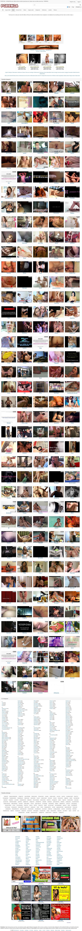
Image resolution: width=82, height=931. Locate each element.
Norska (51, 715)
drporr (37, 861)
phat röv (31, 805)
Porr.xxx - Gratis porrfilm (41, 51)
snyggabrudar (18, 861)
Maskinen (36, 778)
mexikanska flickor (13, 798)
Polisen (51, 747)
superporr (38, 845)
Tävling (67, 751)
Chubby (3, 777)
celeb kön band (43, 798)
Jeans (35, 729)
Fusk (19, 752)
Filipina (19, 738)
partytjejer (17, 845)
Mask (35, 777)
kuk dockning (68, 808)
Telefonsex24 (36, 72)
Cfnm (3, 775)
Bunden (3, 769)
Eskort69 (11, 75)
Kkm (34, 736)
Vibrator (67, 782)
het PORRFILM (74, 805)
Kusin (35, 751)
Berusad (3, 746)
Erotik (36, 75)
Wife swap (68, 788)
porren (27, 852)
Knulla (57, 75)
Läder (35, 756)
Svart (67, 739)
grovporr (28, 854)
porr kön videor (50, 805)
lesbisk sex (50, 808)
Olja (50, 723)
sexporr (37, 848)
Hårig (35, 700)
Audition (3, 725)
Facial (19, 729)
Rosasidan (70, 72)
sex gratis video (42, 810)
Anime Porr (26, 805)
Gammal (19, 760)
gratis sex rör (27, 807)
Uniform (67, 772)
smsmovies (38, 846)
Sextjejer (66, 72)
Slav (50, 789)
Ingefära (35, 719)
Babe (3, 732)
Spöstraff (67, 712)
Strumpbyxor (68, 731)
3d (2, 704)
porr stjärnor (65, 810)
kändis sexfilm (20, 807)
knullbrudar (17, 849)
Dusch (19, 716)
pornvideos (49, 858)
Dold (19, 707)
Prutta (51, 753)
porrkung (28, 860)
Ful (18, 750)
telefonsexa (59, 855)
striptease (62, 801)
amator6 (59, 836)
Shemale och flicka (53, 781)
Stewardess (68, 718)
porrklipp (28, 851)
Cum (3, 781)
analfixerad (59, 858)
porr (47, 857)
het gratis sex (17, 810)
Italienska (35, 724)
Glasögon (20, 766)
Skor (51, 785)
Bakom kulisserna (5, 737)
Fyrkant (19, 754)
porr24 (37, 852)
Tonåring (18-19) (69, 759)
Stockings (67, 720)
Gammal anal (20, 761)
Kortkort (35, 750)
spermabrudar (18, 860)
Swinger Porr (32, 801)
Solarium (67, 700)
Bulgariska (4, 768)
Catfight (3, 773)
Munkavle (51, 707)
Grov (19, 775)
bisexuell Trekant (8, 805)
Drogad (19, 712)
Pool (50, 749)
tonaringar (59, 842)
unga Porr (64, 805)
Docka (19, 704)
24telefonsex (60, 838)
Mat (34, 781)
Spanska (67, 708)
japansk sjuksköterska (13, 796)
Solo (66, 702)
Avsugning (4, 729)
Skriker (51, 786)
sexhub (48, 851)
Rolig (51, 765)
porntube (49, 860)
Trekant (67, 761)
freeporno (28, 864)
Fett (18, 736)
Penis (51, 743)
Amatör (3, 712)
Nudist (51, 716)
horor (16, 839)
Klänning (35, 737)
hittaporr (59, 846)
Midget (35, 783)
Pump (51, 757)
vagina (70, 810)
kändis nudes (27, 798)
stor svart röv (29, 810)
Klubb (35, 742)
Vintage (67, 783)
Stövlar (67, 726)
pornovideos (49, 861)
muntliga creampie (57, 808)
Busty (69, 805)
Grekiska (19, 773)
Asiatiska (3, 720)
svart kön (63, 796)
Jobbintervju (36, 730)
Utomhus (67, 773)
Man (34, 774)
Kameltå (35, 733)
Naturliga (51, 714)
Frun (19, 749)
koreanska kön (14, 807)
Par (50, 740)
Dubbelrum (20, 715)
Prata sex (27, 72)
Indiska (35, 716)
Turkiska (67, 764)
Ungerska (67, 771)
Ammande (4, 713)
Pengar (51, 741)
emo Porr (63, 808)
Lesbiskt (35, 768)
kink (58, 852)
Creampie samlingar (6, 780)
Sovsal (67, 706)
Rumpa (51, 768)
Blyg (3, 755)
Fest (18, 734)
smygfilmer (28, 839)
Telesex (23, 72)
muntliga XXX (61, 812)
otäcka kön (6, 796)
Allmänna (4, 711)
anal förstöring (51, 803)
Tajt (66, 748)
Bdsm (3, 743)
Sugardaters (61, 75)
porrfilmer (59, 845)
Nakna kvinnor (16, 75)
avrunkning (28, 857)
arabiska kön (33, 807)
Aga (2, 709)
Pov (50, 750)
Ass (2, 721)
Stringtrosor (68, 729)
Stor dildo (67, 721)
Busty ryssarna (53, 810)
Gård (19, 765)
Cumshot (3, 782)
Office (51, 722)
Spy (66, 713)
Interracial (36, 723)
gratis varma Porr (56, 801)
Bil (2, 748)
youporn (27, 861)
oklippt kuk (66, 798)
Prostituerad (52, 752)
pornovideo (49, 863)
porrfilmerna (59, 863)
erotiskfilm (49, 849)
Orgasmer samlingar (54, 730)
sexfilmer (49, 836)
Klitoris (35, 741)
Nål (50, 711)
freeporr (17, 864)
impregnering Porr (47, 807)
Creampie (4, 779)
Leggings (35, 764)
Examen (19, 724)
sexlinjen (49, 843)
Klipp (35, 740)
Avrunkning (4, 726)
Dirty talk (19, 703)
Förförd (19, 744)
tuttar (58, 841)
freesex (37, 851)
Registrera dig (72, 1)
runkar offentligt (27, 796)
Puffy (51, 754)
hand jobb (44, 801)
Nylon (51, 719)
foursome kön (60, 798)
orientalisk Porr (38, 801)
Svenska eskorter (60, 72)
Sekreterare (52, 776)
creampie (46, 796)
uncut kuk (58, 796)
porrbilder (49, 854)
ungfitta (27, 838)
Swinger (67, 741)
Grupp (19, 777)
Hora (35, 713)
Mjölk (35, 786)
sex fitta (53, 807)
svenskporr (17, 857)
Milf (34, 784)
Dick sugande (36, 810)
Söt (66, 703)
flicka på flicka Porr (15, 808)
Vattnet (67, 779)
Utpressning (68, 775)
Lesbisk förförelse (37, 767)
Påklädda (51, 739)
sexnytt (58, 843)
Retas (51, 761)
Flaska (19, 740)
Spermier (67, 709)
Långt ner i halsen (37, 759)
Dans (3, 787)
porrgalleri (49, 841)
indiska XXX (24, 810)
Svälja (67, 736)
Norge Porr (59, 810)
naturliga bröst (8, 808)
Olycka (51, 725)
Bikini (3, 747)
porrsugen (49, 838)
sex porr (38, 798)
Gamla (19, 757)
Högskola (35, 709)
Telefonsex (20, 72)
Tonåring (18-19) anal (70, 760)
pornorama (49, 864)
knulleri (17, 848)
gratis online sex (38, 803)
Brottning (3, 763)
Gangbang (20, 764)
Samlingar (52, 773)
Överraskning (52, 734)
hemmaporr (49, 855)
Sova (67, 704)
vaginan (27, 846)
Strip (66, 730)
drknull (27, 841)
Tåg (66, 747)
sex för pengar (7, 807)
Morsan (51, 704)
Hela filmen (36, 703)
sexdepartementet (40, 842)
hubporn (59, 854)
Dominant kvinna (21, 709)
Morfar (51, 702)
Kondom (35, 746)
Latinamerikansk (37, 763)
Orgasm (51, 729)
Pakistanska (52, 738)
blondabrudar (60, 857)
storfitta (37, 836)
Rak (69, 6)
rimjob (38, 807)
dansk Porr (76, 796)
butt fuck (54, 798)
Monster (51, 700)
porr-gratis (49, 842)
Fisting (19, 739)
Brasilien (3, 756)
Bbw (3, 742)
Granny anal (75, 807)
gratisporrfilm (39, 860)
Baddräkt (3, 733)
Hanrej (19, 785)
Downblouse (20, 711)
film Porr (35, 805)
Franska (19, 748)
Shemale (78, 6)
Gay (73, 6)
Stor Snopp (68, 723)
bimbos (17, 851)
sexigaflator (59, 860)
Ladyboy (35, 757)
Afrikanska (4, 708)
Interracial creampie (13, 801)
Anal (3, 715)
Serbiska (51, 779)
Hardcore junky (34, 796)
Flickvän (19, 743)
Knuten (35, 743)
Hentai (42, 807)
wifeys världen (26, 803)
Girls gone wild (40, 796)
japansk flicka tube (68, 807)
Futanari (19, 753)
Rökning (51, 764)
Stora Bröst (68, 725)
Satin (51, 775)
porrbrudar (38, 843)
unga (27, 848)
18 (2, 702)
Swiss (67, 743)
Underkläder (68, 770)
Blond (3, 752)
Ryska (51, 770)
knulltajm (38, 857)
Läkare (35, 758)
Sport (67, 711)
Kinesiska (36, 734)
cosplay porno (68, 801)
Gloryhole (20, 768)
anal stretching (74, 803)
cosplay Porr (55, 812)
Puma (51, 756)
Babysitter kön (62, 803)
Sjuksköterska (52, 782)
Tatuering (67, 750)
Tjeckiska (67, 756)
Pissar (51, 745)
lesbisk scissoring (7, 803)
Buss (3, 770)
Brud (3, 764)
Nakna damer (66, 75)
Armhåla (3, 718)
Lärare (35, 761)
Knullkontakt (32, 75)
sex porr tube (5, 801)
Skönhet (51, 784)
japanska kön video (60, 807)
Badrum (3, 736)
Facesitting (20, 727)
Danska (19, 700)
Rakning (51, 760)
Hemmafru (36, 704)
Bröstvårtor (4, 761)
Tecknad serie (68, 752)
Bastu (3, 741)
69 (2, 705)
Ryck (51, 769)
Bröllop (3, 759)
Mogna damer (72, 75)
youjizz (27, 863)
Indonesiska (36, 718)
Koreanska (36, 747)
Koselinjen (32, 72)
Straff (67, 727)
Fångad (19, 730)
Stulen (67, 735)
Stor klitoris (68, 722)
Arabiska (3, 717)
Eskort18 (77, 72)
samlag (58, 848)
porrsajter (49, 852)
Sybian (67, 744)
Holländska (36, 711)
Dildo (19, 702)
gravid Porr (20, 801)
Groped (19, 774)
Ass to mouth (4, 723)
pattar (58, 864)
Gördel (19, 769)
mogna (48, 810)
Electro (19, 720)
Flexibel (19, 741)
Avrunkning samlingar (6, 727)
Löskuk (35, 771)
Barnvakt (3, 740)
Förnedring (20, 745)
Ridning (51, 763)
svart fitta (74, 810)
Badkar (3, 734)
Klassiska (35, 738)
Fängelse (19, 731)
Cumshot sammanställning (7, 784)
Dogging (19, 706)
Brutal (3, 765)
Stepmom (67, 717)
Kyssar (35, 752)
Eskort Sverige (54, 72)
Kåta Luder (7, 75)
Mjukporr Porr (25, 801)
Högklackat (36, 708)
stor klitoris (21, 803)
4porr (27, 842)
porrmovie (17, 836)
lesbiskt (48, 845)
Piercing (51, 744)
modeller (49, 839)
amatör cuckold (52, 796)
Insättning (36, 720)
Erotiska (19, 723)
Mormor (51, 703)
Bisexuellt (4, 751)
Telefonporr (41, 72)
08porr (37, 863)
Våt (66, 778)
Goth (19, 770)
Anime (3, 716)
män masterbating (58, 805)
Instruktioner (36, 722)
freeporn (59, 849)
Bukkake (3, 766)
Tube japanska (5, 798)
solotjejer (38, 838)
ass (78, 810)
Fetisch (19, 735)
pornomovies (60, 851)
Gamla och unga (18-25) (22, 759)
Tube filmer (74, 808)
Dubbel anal (20, 713)
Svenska (67, 740)
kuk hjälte (27, 812)
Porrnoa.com (16, 930)
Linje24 (6, 72)
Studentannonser (22, 75)
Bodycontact (42, 73)
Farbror (19, 732)
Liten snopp (36, 770)
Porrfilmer (54, 75)
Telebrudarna (14, 72)
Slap (50, 788)
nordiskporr (17, 846)
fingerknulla (49, 848)
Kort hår (35, 748)
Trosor (67, 763)
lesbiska (37, 855)
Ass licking (4, 722)
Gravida (19, 772)
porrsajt (37, 854)
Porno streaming (19, 805)
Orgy (51, 731)
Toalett (67, 757)
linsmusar (17, 838)
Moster (51, 706)
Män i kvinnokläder (37, 775)
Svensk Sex (49, 75)
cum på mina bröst (75, 801)
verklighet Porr (41, 812)
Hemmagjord (36, 706)
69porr (27, 858)
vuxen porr (68, 803)
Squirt (67, 715)
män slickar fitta (76, 798)
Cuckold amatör (30, 808)
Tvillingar (67, 765)
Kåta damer (77, 75)
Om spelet (52, 726)
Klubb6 (74, 72)
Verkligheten (68, 781)
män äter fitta (33, 798)
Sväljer (67, 738)
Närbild (51, 713)
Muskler (51, 708)
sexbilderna (18, 841)
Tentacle (67, 754)
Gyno (19, 781)
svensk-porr (28, 849)
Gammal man (20, 763)
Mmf (34, 787)
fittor (37, 839)
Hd (34, 702)
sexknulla (38, 849)
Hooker (35, 712)
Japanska (36, 727)
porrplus (37, 864)
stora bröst (50, 798)
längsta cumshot (48, 812)
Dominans (20, 708)
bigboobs (12, 810)
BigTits (45, 805)
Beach (3, 745)
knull (27, 836)
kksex (37, 858)
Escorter (27, 75)
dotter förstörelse (14, 803)
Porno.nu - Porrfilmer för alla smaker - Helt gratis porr (41, 50)
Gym (19, 779)
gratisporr (28, 843)
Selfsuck (51, 777)
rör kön (14, 805)
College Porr (21, 796)
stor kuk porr (44, 808)
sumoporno (17, 858)
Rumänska (52, 766)
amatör (71, 798)
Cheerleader (4, 776)
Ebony (19, 719)
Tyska (67, 766)
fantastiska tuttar (6, 810)
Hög (34, 707)
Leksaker (35, 766)
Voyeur (67, 784)
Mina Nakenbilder (47, 72)
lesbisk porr (50, 801)
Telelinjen (10, 72)
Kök (34, 745)
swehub (58, 839)
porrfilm (17, 842)
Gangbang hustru (21, 812)
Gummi (19, 778)
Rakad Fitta (44, 75)
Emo (19, 722)
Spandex (67, 707)
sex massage (44, 803)
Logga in (79, 1)
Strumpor (67, 732)
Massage (35, 779)
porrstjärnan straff (69, 796)
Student (67, 734)
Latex (35, 762)
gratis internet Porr (34, 812)
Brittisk (3, 757)
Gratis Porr (39, 75)
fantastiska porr (20, 798)
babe (16, 854)
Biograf (3, 750)
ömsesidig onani (38, 808)
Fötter (19, 747)
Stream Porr (41, 805)
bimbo (16, 852)
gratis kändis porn (23, 808)
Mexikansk (36, 782)
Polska (51, 748)
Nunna (51, 718)
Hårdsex (56, 803)
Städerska (68, 716)
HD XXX (32, 803)
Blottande (4, 754)
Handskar (20, 784)
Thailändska (68, 755)
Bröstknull (4, 760)
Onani (51, 727)
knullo (16, 855)
